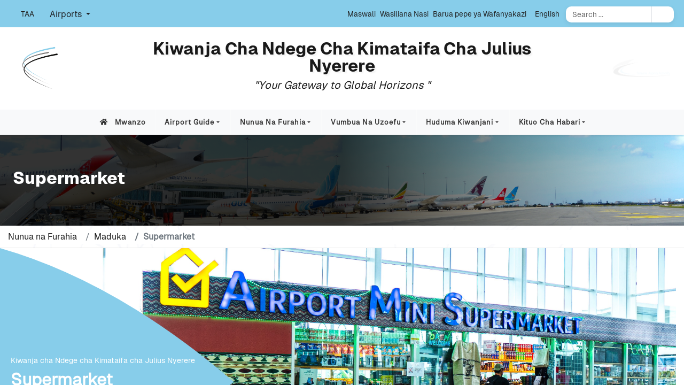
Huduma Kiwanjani (459, 122)
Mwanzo (121, 122)
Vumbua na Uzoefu (366, 122)
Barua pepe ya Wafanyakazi (479, 14)
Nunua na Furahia (273, 122)
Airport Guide (189, 122)
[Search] (608, 14)
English (547, 14)
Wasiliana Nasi (404, 14)
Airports (67, 14)
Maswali (361, 14)
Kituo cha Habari (549, 122)
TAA (27, 14)
